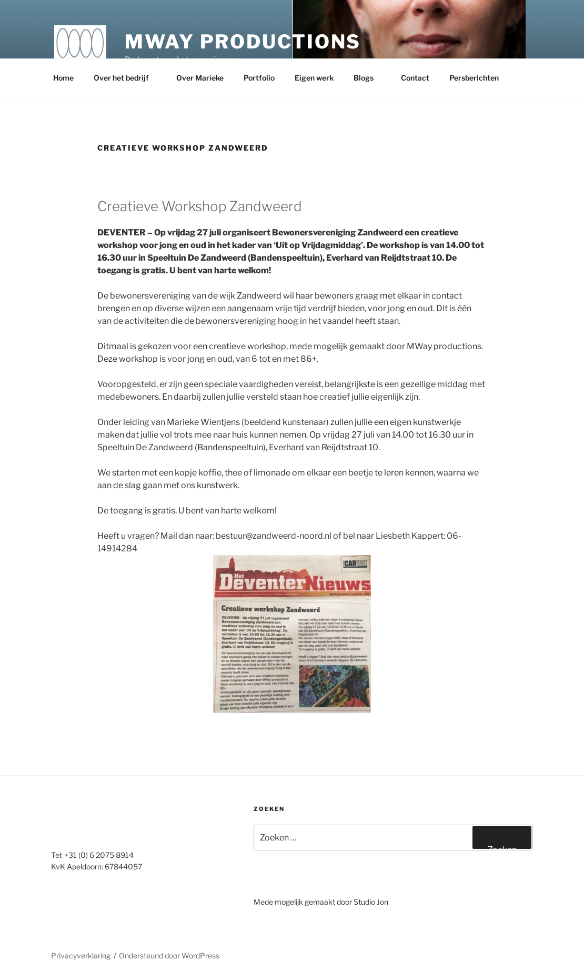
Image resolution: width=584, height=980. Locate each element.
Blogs (369, 77)
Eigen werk (314, 77)
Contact (415, 77)
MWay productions (243, 41)
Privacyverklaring (80, 955)
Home (63, 77)
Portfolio (259, 77)
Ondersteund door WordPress (169, 955)
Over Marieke (200, 77)
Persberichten (479, 77)
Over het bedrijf (126, 77)
